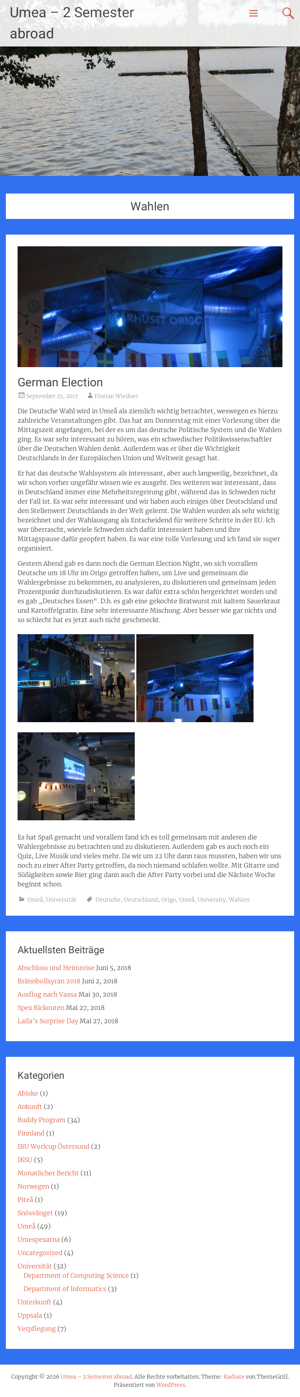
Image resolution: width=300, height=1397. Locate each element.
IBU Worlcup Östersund (53, 1146)
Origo (168, 899)
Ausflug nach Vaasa (47, 994)
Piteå (25, 1199)
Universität (61, 899)
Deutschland (141, 899)
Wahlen (239, 899)
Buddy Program (42, 1120)
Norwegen (33, 1186)
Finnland (31, 1133)
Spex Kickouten (41, 1007)
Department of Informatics (64, 1289)
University (212, 899)
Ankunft (30, 1106)
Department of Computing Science (76, 1275)
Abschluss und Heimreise (56, 968)
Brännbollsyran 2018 (49, 981)
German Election (60, 382)
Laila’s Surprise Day (48, 1021)
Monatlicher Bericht (48, 1173)
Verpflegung (37, 1328)
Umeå (35, 899)
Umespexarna (39, 1239)
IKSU (25, 1160)
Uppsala (30, 1315)
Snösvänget (35, 1213)
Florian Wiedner (116, 396)
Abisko (28, 1093)
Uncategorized (40, 1253)
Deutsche (108, 899)
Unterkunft (35, 1302)
